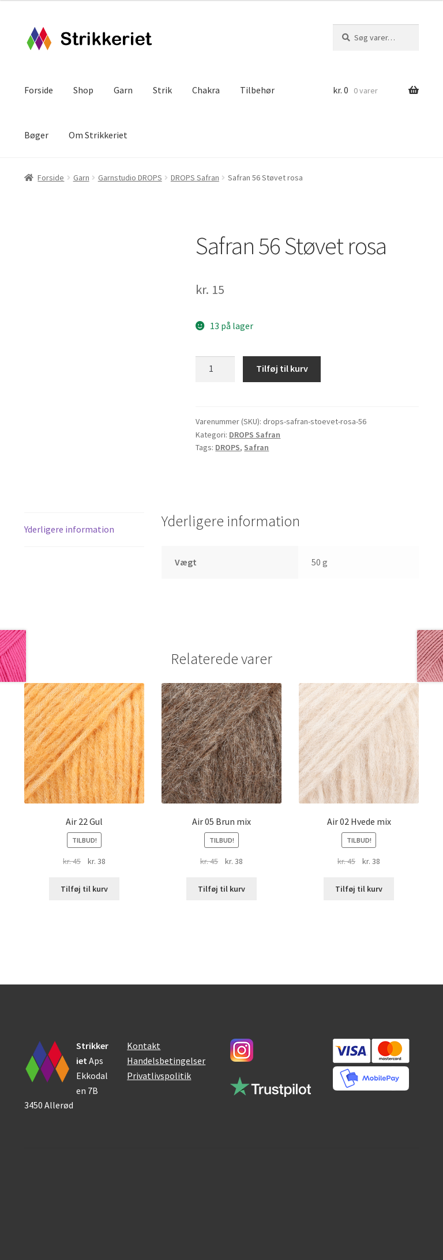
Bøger (36, 135)
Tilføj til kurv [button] (84, 889)
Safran (256, 447)
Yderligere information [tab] (69, 529)
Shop (83, 90)
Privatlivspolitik (159, 1075)
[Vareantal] (215, 369)
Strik (162, 90)
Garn (123, 90)
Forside (38, 90)
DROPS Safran (195, 177)
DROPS (227, 447)
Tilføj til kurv (282, 368)
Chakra (206, 90)
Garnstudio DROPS (130, 177)
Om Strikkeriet (98, 135)
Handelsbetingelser (166, 1060)
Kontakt (143, 1045)
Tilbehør (257, 90)
